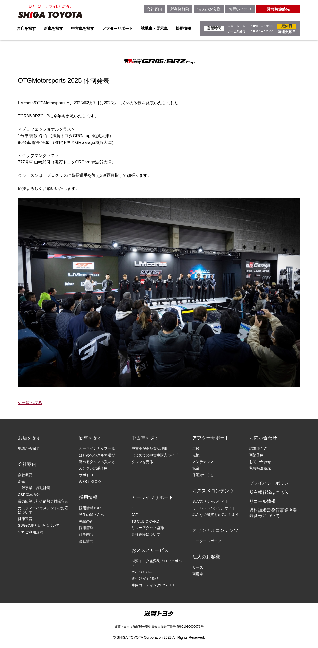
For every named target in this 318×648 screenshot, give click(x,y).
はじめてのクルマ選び (97, 455)
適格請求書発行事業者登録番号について (273, 513)
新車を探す (53, 28)
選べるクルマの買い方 (97, 462)
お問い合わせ (240, 9)
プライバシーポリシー (271, 483)
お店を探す (26, 28)
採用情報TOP (90, 508)
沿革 (21, 481)
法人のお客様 (209, 9)
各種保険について (146, 534)
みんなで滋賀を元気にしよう (215, 515)
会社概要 (25, 475)
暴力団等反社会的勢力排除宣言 (43, 501)
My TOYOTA (142, 572)
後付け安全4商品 (145, 578)
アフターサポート (117, 28)
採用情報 (183, 28)
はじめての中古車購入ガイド (155, 455)
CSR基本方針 (29, 495)
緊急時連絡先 (278, 9)
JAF (135, 515)
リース (197, 567)
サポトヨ (86, 475)
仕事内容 (86, 534)
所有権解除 (179, 9)
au (134, 508)
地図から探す (28, 448)
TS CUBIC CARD (146, 521)
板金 (196, 468)
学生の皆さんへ (91, 515)
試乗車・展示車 (154, 28)
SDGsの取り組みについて (39, 525)
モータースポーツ (206, 541)
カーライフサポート (152, 497)
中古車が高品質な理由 (149, 448)
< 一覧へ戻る (30, 403)
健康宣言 (25, 519)
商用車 (197, 574)
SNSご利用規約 (30, 532)
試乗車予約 (258, 448)
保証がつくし (203, 475)
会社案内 (154, 9)
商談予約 (256, 455)
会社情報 (86, 541)
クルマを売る (142, 462)
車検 (196, 448)
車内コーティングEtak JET (153, 585)
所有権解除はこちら (269, 492)
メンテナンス (203, 462)
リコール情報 (262, 501)
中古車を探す (82, 28)
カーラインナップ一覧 (97, 448)
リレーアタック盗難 (148, 528)
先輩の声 (86, 521)
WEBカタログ (90, 481)
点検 (196, 455)
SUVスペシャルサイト (210, 501)
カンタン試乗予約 (93, 468)
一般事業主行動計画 (34, 488)
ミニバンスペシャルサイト (213, 508)
